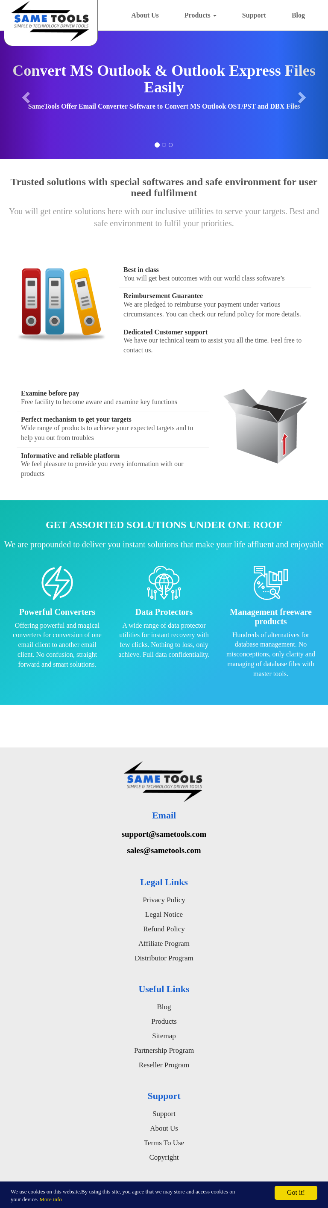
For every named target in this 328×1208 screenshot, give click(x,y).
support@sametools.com (164, 834)
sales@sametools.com (164, 850)
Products (200, 15)
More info (51, 1199)
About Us (144, 15)
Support (254, 15)
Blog (298, 15)
